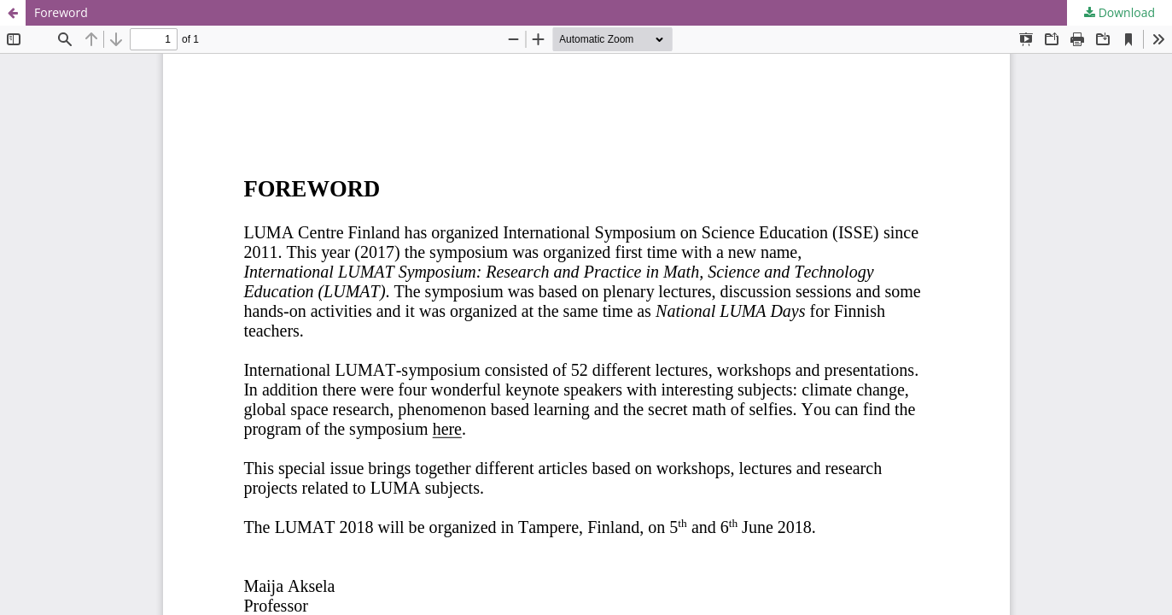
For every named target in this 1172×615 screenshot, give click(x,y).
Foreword (61, 12)
